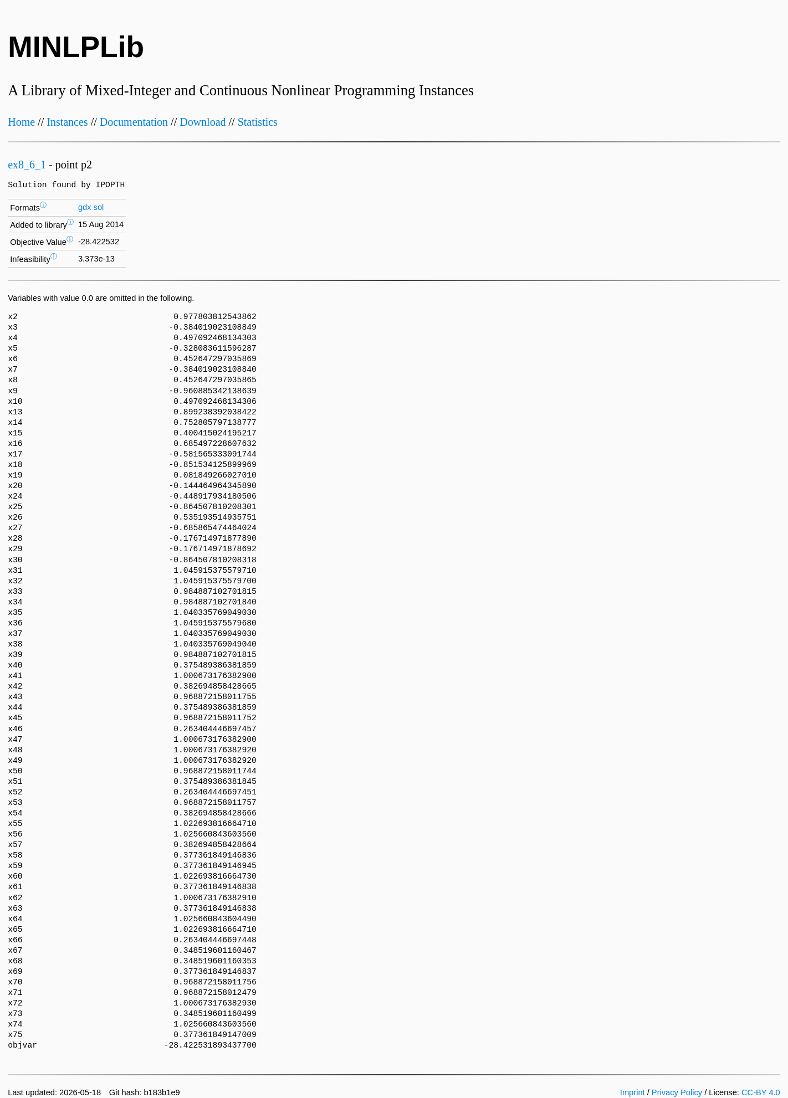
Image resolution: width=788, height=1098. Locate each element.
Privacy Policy (677, 1092)
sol (99, 207)
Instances (67, 122)
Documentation (134, 122)
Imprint (632, 1092)
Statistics (258, 122)
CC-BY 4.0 (760, 1092)
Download (203, 122)
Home (21, 122)
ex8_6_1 (27, 164)
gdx (84, 207)
